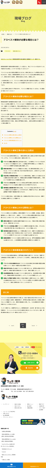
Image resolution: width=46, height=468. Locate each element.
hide (14, 131)
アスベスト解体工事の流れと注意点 (13, 135)
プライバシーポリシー (8, 417)
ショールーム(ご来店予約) (9, 411)
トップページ (6, 404)
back (33, 325)
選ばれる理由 (18, 404)
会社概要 (41, 409)
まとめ (5, 143)
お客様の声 (41, 406)
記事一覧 (23, 325)
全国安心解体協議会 (6, 431)
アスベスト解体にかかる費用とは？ (13, 137)
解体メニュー (30, 404)
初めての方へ (18, 406)
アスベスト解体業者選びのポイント (13, 140)
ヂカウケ (4, 451)
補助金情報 (29, 408)
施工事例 (29, 406)
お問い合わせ (30, 362)
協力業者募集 (6, 415)
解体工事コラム (16, 51)
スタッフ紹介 (42, 408)
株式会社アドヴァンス (7, 449)
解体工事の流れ (18, 408)
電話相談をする (34, 466)
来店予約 (30, 368)
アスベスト (7, 51)
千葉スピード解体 (6, 459)
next (12, 325)
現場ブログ (41, 404)
